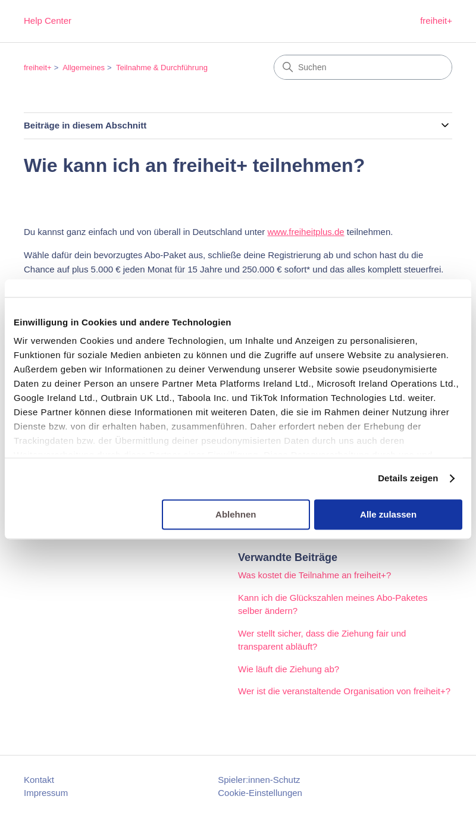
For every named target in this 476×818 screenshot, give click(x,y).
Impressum (46, 793)
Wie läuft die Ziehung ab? (288, 669)
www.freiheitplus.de (305, 232)
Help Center (47, 20)
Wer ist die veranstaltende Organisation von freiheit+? (344, 691)
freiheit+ (436, 20)
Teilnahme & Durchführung (162, 67)
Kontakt (39, 780)
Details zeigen (408, 478)
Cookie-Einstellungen (260, 793)
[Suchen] (363, 67)
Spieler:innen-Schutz (259, 780)
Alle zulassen (388, 514)
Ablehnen (235, 514)
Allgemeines (83, 67)
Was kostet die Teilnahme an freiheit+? (314, 575)
